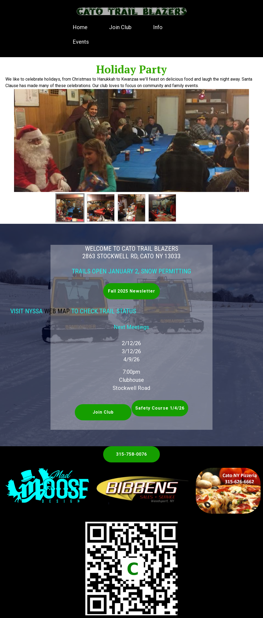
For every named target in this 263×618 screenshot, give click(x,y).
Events (81, 42)
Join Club (120, 27)
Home (80, 27)
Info (158, 27)
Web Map (47, 311)
